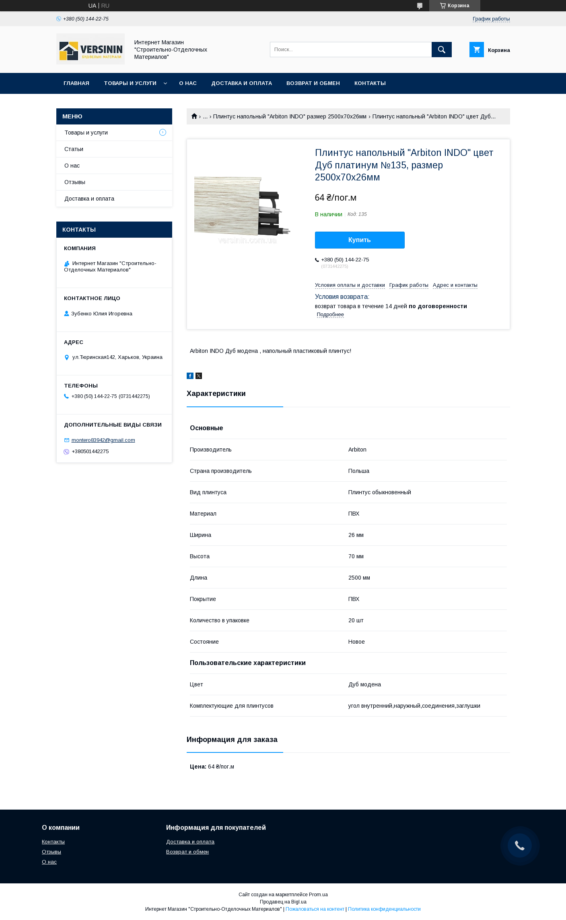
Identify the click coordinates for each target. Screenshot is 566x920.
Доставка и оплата (241, 83)
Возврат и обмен (313, 83)
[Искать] (442, 49)
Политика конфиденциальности (384, 909)
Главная (76, 83)
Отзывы (74, 182)
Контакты (370, 83)
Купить (359, 239)
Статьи (73, 149)
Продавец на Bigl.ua (283, 902)
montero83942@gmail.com (103, 440)
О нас (188, 83)
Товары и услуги (130, 83)
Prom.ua (318, 894)
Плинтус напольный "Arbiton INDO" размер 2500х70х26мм (289, 116)
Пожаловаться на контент (315, 909)
